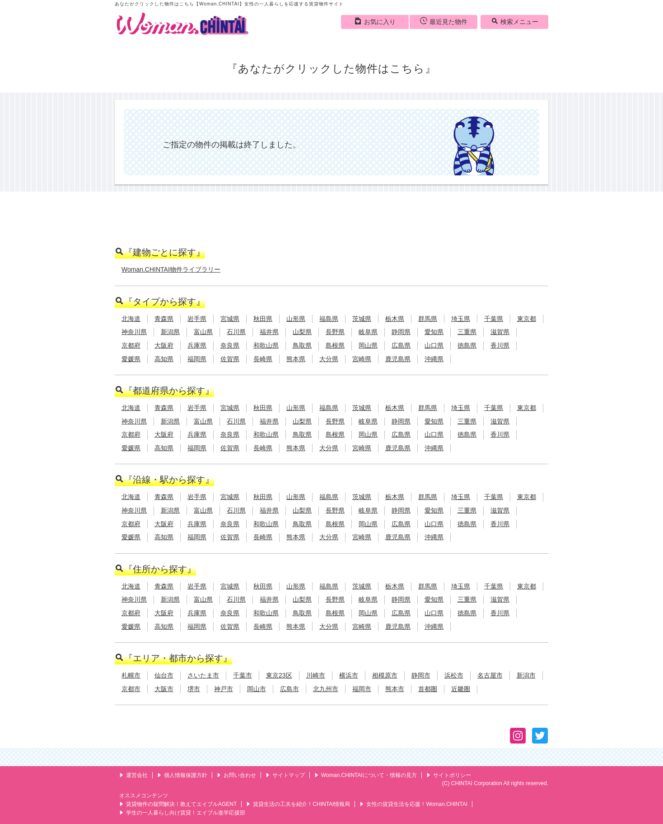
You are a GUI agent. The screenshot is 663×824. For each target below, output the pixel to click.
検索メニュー (514, 21)
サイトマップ (285, 775)
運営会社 (133, 775)
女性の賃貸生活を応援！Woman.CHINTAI (413, 804)
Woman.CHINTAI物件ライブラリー (170, 269)
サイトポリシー (448, 775)
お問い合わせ (236, 775)
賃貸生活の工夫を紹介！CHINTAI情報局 (298, 804)
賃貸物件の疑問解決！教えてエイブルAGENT (178, 804)
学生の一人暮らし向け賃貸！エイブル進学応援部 (182, 813)
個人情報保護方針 (182, 775)
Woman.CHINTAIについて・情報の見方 (365, 775)
